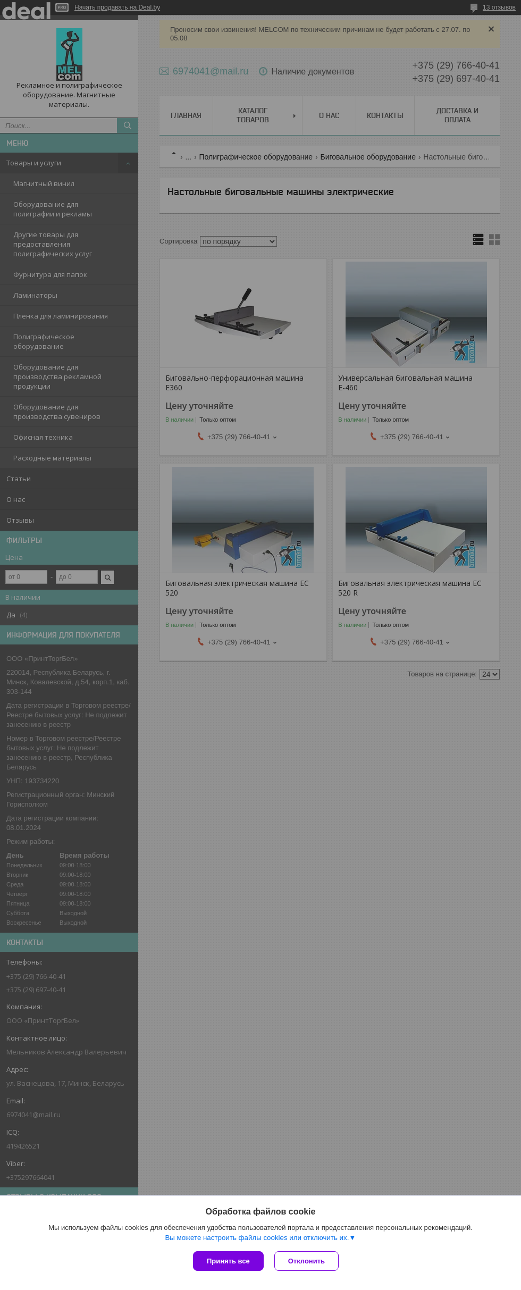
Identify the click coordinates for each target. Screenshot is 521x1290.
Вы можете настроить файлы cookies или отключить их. (257, 1238)
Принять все (228, 1261)
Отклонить (306, 1261)
